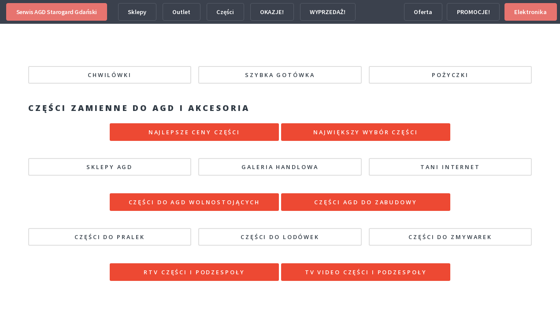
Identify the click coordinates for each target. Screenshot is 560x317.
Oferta (423, 12)
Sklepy (137, 12)
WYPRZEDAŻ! (327, 12)
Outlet (181, 12)
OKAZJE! (272, 12)
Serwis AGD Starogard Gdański (56, 12)
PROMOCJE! (473, 12)
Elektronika (530, 12)
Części (225, 12)
